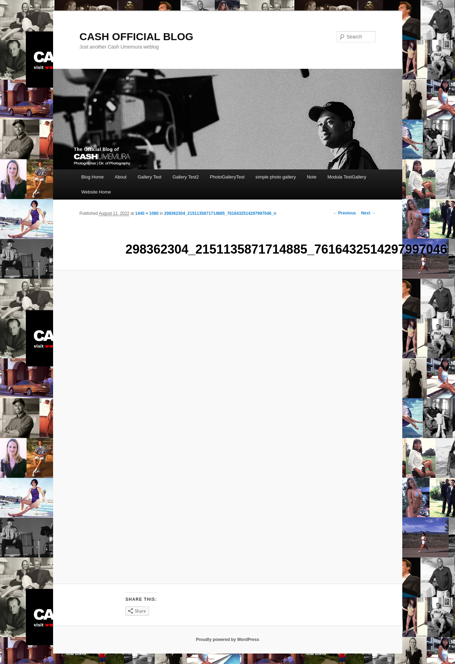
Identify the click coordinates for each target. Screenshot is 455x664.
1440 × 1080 (147, 213)
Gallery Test (149, 177)
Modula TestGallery (347, 177)
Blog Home (92, 177)
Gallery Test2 (186, 177)
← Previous (344, 213)
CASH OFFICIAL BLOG (136, 36)
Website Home (96, 192)
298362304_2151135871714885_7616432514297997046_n (220, 213)
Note (311, 177)
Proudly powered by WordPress (227, 639)
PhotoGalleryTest (227, 177)
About (121, 177)
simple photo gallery (276, 177)
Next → (368, 213)
